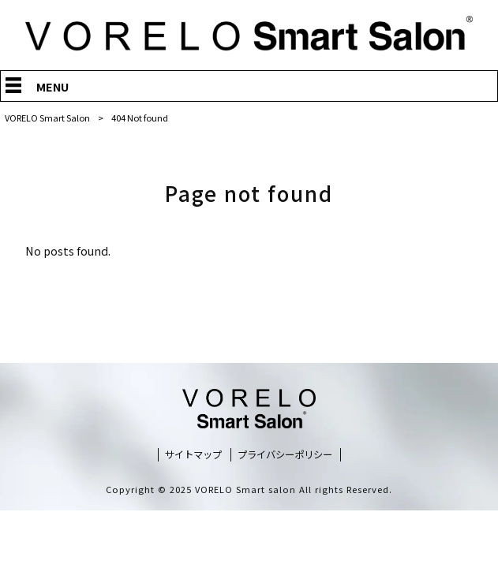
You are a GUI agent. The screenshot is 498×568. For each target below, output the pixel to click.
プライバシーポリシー (285, 455)
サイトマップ (193, 455)
